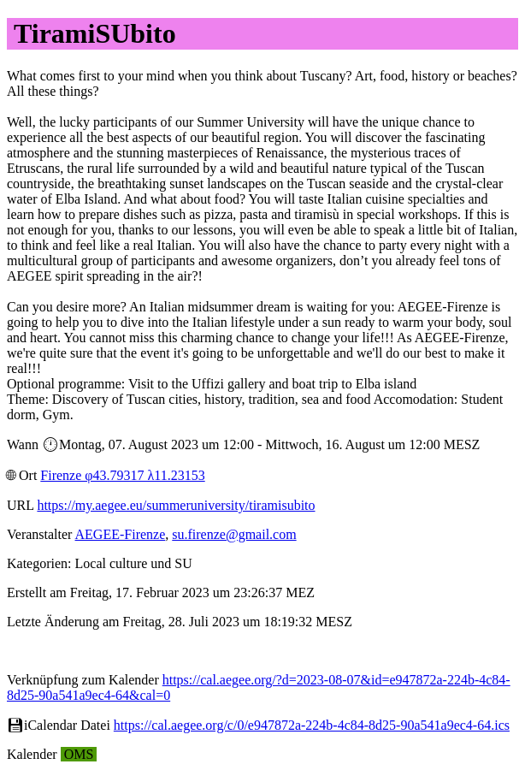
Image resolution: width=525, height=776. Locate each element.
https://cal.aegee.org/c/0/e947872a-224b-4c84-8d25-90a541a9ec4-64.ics (312, 725)
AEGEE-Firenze (120, 534)
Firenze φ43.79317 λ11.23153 (122, 475)
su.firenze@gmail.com (234, 534)
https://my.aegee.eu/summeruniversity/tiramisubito (176, 505)
